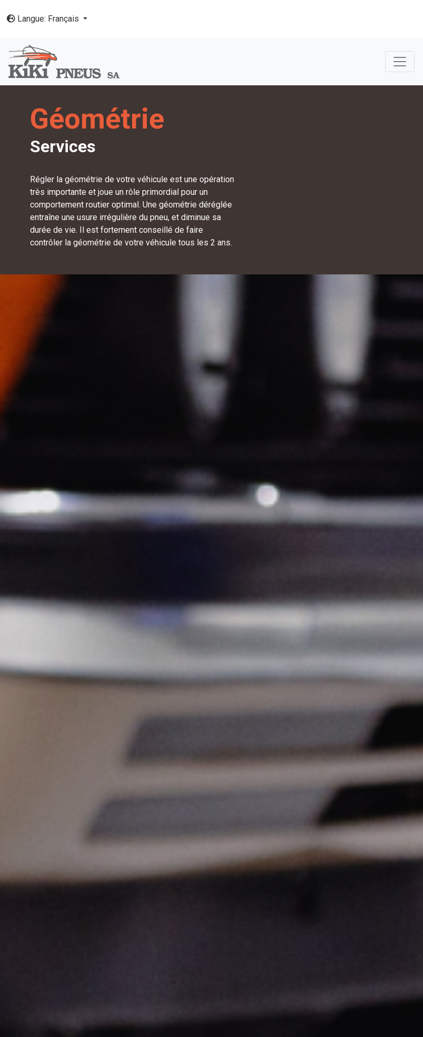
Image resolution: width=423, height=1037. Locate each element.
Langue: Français (44, 19)
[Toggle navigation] (400, 61)
